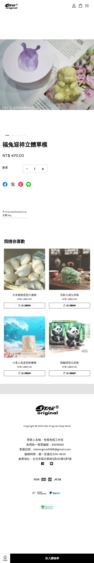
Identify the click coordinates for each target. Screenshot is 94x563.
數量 (5, 167)
